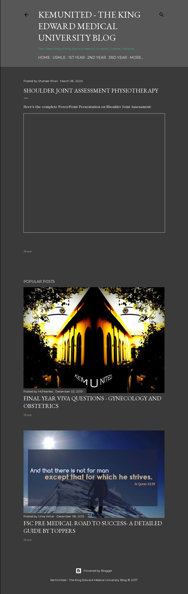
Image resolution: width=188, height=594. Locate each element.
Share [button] (28, 251)
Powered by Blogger (94, 571)
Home (44, 57)
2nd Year (96, 57)
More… (136, 57)
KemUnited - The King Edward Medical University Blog (89, 26)
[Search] (161, 13)
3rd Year (118, 57)
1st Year (76, 57)
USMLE (59, 57)
